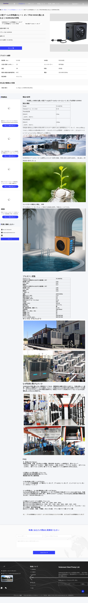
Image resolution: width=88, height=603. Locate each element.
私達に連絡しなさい (54, 3)
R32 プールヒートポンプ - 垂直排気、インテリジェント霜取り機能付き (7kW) (10, 183)
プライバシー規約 (18, 595)
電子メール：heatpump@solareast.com (11, 573)
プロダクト (21, 3)
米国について (41, 3)
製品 (5, 9)
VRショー (31, 3)
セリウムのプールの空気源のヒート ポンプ (74, 514)
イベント (66, 3)
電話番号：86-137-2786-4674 (8, 570)
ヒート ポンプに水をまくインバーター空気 (53, 514)
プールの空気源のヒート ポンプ (14, 9)
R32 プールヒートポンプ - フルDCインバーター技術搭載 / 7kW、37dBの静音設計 (10, 214)
